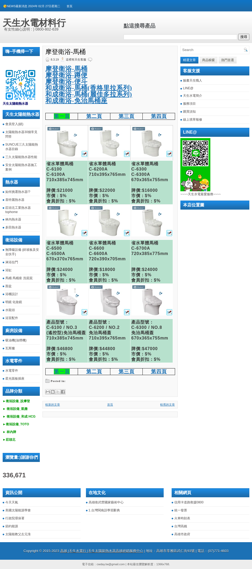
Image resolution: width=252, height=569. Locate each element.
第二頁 (94, 116)
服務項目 (189, 103)
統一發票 (180, 510)
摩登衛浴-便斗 (66, 81)
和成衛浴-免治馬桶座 (76, 100)
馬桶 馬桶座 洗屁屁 (19, 278)
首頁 (69, 6)
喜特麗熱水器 (14, 200)
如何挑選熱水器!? (17, 192)
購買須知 (189, 111)
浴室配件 (11, 318)
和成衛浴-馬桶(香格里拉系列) (88, 87)
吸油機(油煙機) (16, 340)
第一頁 (62, 116)
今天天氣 (11, 502)
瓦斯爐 (10, 348)
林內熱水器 (13, 219)
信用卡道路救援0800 (189, 502)
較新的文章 (52, 404)
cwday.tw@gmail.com (111, 564)
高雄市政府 (182, 534)
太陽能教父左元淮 (18, 534)
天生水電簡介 (192, 95)
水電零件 (11, 370)
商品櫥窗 (208, 60)
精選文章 (189, 60)
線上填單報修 (192, 119)
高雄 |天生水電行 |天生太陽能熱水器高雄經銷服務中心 (101, 551)
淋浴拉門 (11, 262)
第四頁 (159, 116)
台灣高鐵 (180, 526)
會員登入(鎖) (14, 124)
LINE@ (188, 88)
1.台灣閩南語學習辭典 (104, 510)
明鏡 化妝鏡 (13, 302)
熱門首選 (227, 60)
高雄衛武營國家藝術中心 (106, 502)
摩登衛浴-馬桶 (65, 52)
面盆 (8, 286)
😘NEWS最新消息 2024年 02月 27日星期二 (31, 6)
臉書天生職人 (192, 80)
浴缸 (8, 270)
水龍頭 (10, 310)
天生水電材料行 (34, 23)
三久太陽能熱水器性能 (21, 157)
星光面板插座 (14, 378)
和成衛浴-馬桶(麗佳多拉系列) (88, 94)
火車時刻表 (182, 518)
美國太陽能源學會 (18, 510)
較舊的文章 (167, 404)
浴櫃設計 (11, 294)
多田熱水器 (13, 227)
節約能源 (11, 526)
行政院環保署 (14, 518)
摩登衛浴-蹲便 (66, 75)
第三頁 (126, 116)
